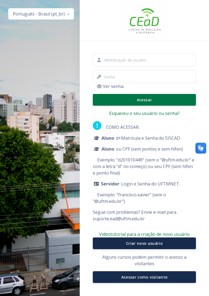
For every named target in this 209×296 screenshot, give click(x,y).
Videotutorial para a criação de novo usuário (144, 234)
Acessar (144, 99)
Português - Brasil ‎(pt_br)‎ (39, 14)
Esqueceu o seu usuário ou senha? (144, 113)
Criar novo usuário (144, 243)
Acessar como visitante (144, 277)
